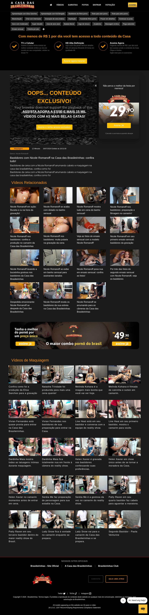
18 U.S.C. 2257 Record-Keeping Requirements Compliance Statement (74, 608)
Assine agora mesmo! (74, 61)
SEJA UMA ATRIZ (116, 579)
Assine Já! (119, 125)
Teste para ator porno (99, 14)
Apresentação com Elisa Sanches (24, 14)
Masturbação (17, 19)
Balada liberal (69, 24)
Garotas (73, 5)
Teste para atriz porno (120, 14)
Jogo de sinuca (83, 24)
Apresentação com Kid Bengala (52, 14)
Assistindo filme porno (88, 19)
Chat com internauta (33, 19)
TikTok (73, 593)
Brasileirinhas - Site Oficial (45, 566)
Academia (97, 24)
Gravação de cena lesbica (54, 19)
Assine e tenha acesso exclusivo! (54, 127)
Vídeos (60, 5)
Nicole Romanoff (22, 154)
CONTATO (95, 579)
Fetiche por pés (33, 29)
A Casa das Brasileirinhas (78, 566)
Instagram (86, 593)
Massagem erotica (112, 24)
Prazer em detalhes (107, 19)
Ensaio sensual (17, 29)
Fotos (85, 5)
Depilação (72, 19)
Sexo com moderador (20, 24)
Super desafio (37, 24)
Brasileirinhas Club (108, 566)
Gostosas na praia (126, 19)
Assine (132, 5)
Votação (110, 5)
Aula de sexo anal (53, 24)
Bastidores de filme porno (78, 14)
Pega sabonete (128, 24)
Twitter (62, 593)
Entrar (97, 5)
